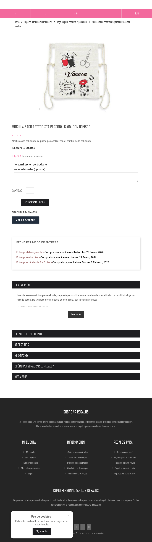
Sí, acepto (42, 531)
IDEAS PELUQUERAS (23, 148)
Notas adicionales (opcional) (29, 169)
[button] (45, 13)
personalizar (35, 202)
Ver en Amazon (25, 220)
